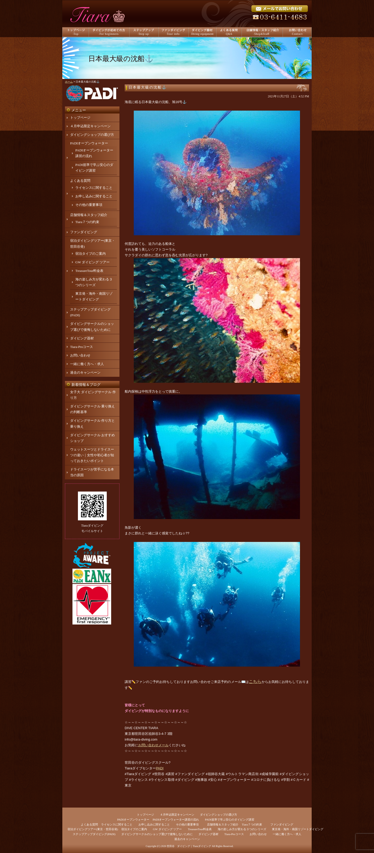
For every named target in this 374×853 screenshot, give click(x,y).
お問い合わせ (80, 355)
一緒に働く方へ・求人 (87, 364)
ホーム (69, 81)
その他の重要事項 (88, 205)
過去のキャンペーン (85, 372)
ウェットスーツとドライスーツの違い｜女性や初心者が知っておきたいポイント (92, 455)
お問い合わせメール (153, 745)
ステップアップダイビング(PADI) (94, 834)
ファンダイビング (83, 232)
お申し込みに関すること (93, 196)
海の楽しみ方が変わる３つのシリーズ (242, 829)
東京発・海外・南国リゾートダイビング (297, 829)
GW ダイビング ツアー (92, 262)
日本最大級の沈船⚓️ (148, 87)
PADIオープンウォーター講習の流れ (176, 819)
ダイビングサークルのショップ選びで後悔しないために (157, 834)
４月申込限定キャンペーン (90, 126)
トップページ (80, 117)
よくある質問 (80, 181)
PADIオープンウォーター (89, 143)
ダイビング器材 (82, 338)
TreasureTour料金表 (89, 271)
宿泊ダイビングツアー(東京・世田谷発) (93, 829)
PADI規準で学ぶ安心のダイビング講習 (229, 819)
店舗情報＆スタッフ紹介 (88, 215)
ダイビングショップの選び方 (92, 135)
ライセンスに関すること (93, 188)
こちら (255, 681)
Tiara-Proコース (81, 347)
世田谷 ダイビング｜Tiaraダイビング (189, 846)
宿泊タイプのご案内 (90, 254)
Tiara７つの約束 (87, 222)
